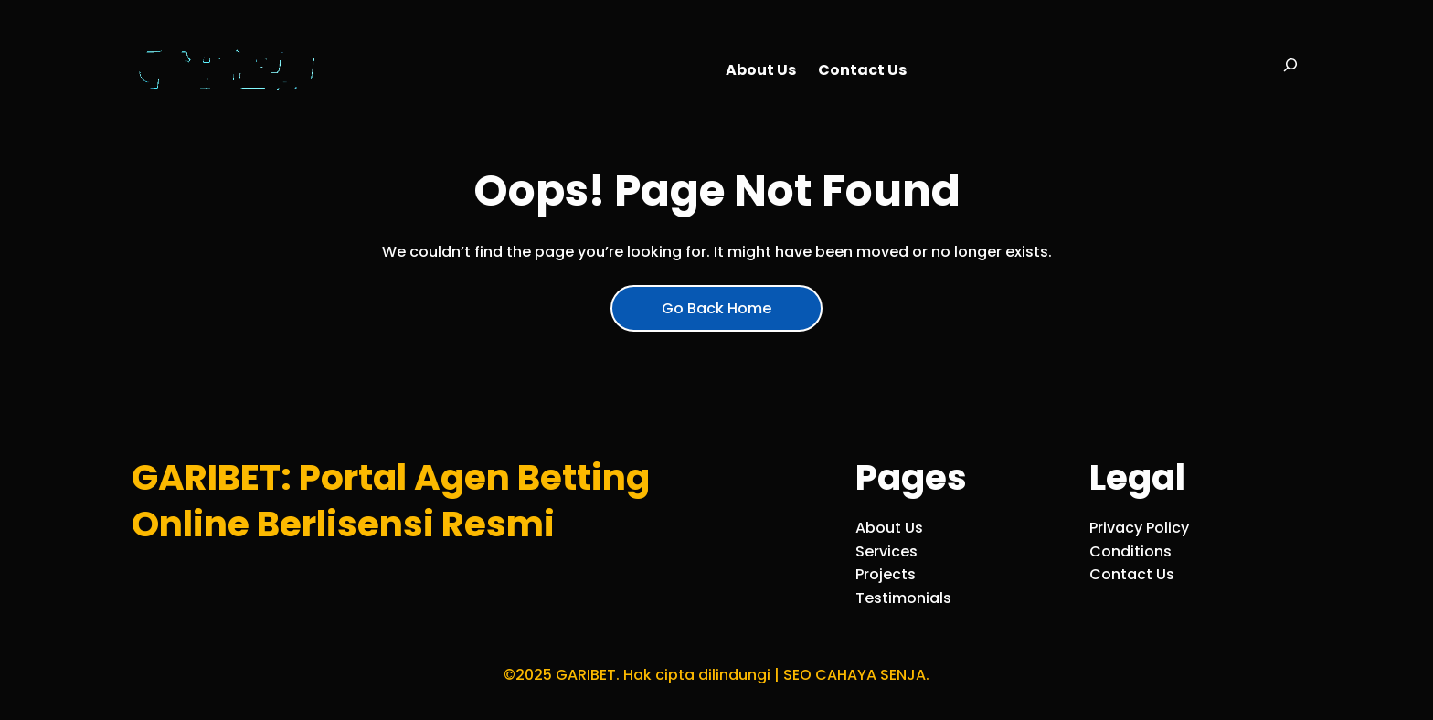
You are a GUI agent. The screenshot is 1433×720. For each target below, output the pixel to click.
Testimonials (903, 598)
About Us (889, 527)
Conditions (1130, 551)
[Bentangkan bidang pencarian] (1290, 70)
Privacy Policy (1139, 527)
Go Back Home (716, 308)
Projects (885, 574)
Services (886, 551)
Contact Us (1131, 574)
